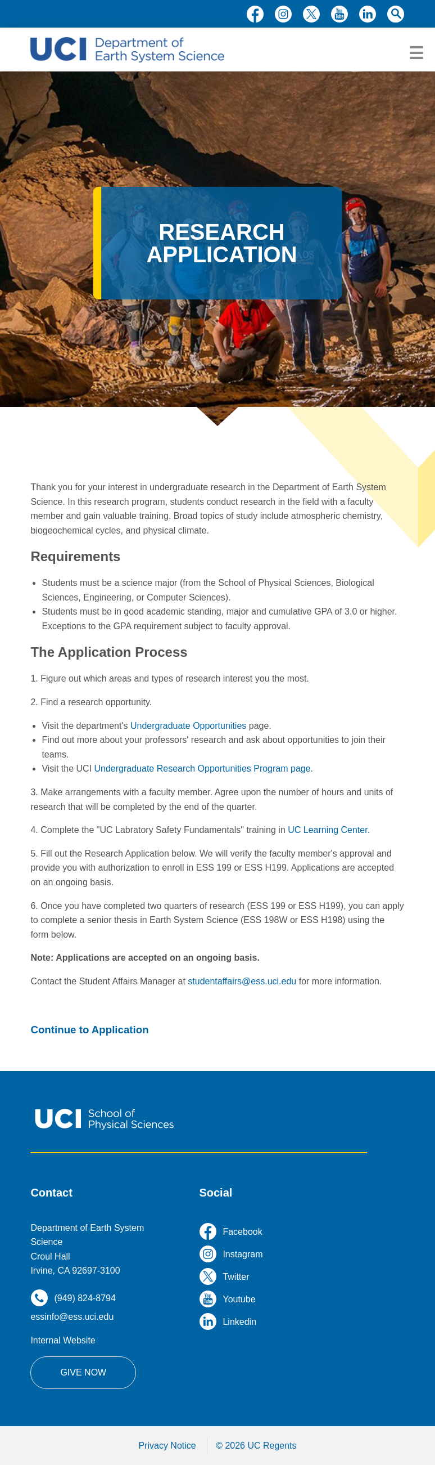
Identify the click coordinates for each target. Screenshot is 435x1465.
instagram (283, 14)
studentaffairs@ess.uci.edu (242, 981)
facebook (255, 14)
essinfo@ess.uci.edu (72, 1316)
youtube (339, 14)
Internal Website (62, 1340)
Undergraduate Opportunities (188, 726)
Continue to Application (89, 1030)
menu (416, 53)
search (396, 14)
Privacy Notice (167, 1445)
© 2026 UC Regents (256, 1445)
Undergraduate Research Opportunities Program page (202, 768)
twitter (311, 14)
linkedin (368, 14)
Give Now (83, 1372)
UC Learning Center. (329, 830)
